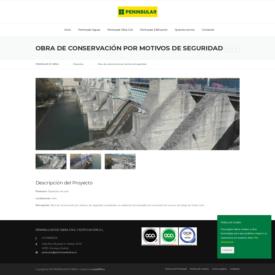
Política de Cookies (199, 269)
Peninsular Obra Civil (120, 29)
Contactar (208, 29)
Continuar (227, 250)
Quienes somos (184, 29)
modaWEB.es (98, 269)
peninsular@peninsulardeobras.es (59, 252)
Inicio (67, 29)
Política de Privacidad (176, 269)
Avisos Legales (219, 269)
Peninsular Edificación (154, 29)
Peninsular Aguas (89, 29)
